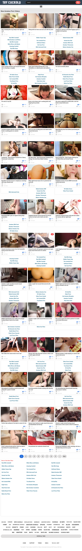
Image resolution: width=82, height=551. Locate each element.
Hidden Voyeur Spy (6, 469)
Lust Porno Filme (55, 491)
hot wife (37, 532)
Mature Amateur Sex (7, 478)
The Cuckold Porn (31, 469)
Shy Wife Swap (55, 466)
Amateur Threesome (56, 475)
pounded (49, 524)
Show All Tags (41, 536)
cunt (73, 527)
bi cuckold (61, 527)
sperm (28, 529)
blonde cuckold (54, 532)
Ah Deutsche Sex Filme (57, 487)
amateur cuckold (32, 524)
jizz (10, 524)
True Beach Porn (31, 481)
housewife (75, 524)
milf (63, 524)
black (68, 524)
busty (50, 527)
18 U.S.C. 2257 (55, 543)
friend (22, 527)
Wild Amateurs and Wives (14, 39)
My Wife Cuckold (55, 463)
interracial (56, 524)
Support (31, 543)
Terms (40, 543)
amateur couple (45, 522)
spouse (42, 524)
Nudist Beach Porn (6, 491)
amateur (19, 532)
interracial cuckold (18, 524)
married (16, 530)
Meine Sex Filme (6, 494)
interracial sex (7, 529)
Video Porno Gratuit (56, 478)
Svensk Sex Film (6, 475)
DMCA (46, 543)
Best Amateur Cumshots (33, 487)
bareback (36, 522)
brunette (15, 527)
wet (55, 527)
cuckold (55, 522)
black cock (77, 522)
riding (40, 529)
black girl (47, 529)
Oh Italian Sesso (31, 478)
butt (45, 527)
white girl (44, 532)
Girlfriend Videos (55, 469)
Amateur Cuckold (55, 484)
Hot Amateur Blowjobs (32, 484)
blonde (34, 530)
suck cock (69, 522)
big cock (8, 527)
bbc (13, 532)
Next (64, 456)
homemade (55, 530)
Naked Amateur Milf (56, 472)
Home (24, 543)
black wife (64, 529)
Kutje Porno (5, 484)
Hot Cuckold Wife (6, 481)
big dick (4, 522)
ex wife (62, 522)
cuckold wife (65, 532)
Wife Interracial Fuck (32, 472)
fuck (25, 532)
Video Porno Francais (32, 491)
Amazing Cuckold (31, 466)
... (59, 456)
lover (27, 527)
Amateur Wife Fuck (31, 475)
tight (22, 529)
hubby (5, 524)
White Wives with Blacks (33, 463)
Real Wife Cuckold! (6, 463)
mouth (68, 527)
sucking (32, 527)
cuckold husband (73, 529)
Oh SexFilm (54, 481)
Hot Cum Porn (5, 472)
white (31, 532)
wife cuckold (18, 522)
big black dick (28, 522)
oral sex (39, 527)
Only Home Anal (6, 487)
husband (10, 522)
